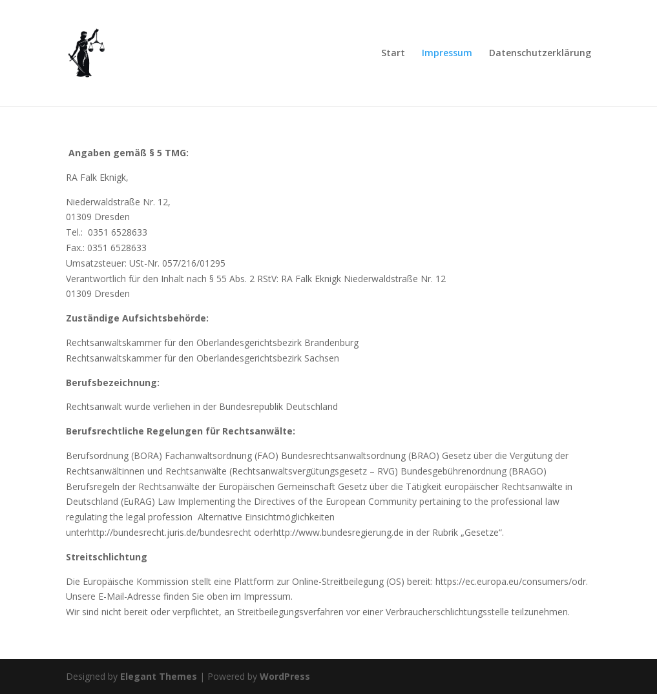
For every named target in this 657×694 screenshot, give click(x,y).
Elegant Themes (158, 676)
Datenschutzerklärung (540, 53)
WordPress (285, 676)
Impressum (447, 53)
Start (393, 53)
